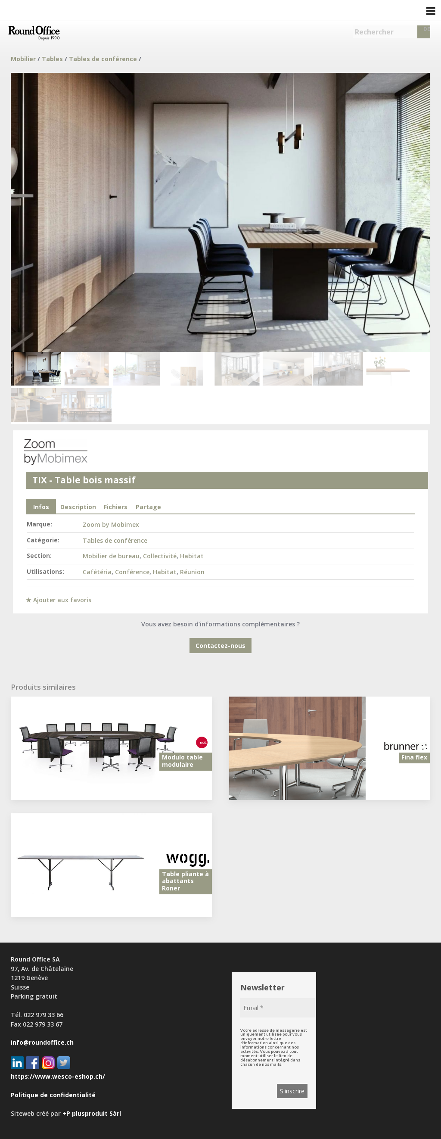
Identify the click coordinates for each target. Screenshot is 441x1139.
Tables (52, 59)
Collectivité (160, 556)
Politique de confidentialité (53, 1095)
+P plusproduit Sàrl (91, 1113)
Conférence (132, 572)
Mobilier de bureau (111, 556)
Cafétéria (97, 572)
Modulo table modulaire (182, 761)
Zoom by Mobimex (111, 524)
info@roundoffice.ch (42, 1042)
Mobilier (23, 59)
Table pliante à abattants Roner (185, 881)
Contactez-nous (220, 645)
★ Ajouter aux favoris (58, 600)
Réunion (192, 572)
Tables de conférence (103, 59)
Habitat (192, 556)
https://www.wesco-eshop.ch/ (58, 1076)
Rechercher (374, 32)
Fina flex (414, 757)
